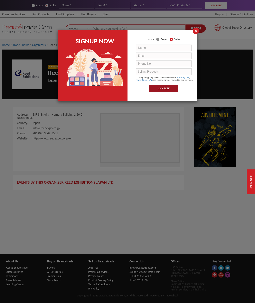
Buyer (162, 39)
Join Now (251, 181)
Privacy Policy (141, 80)
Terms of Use (183, 77)
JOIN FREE (164, 88)
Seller (175, 39)
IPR (150, 80)
